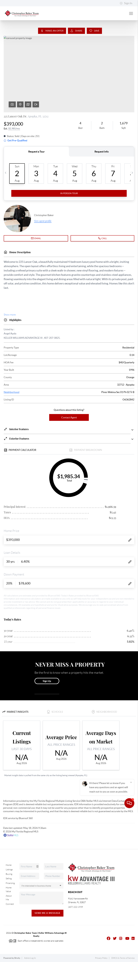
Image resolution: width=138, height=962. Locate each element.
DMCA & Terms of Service (123, 958)
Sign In (126, 3)
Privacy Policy (101, 958)
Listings (9, 869)
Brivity (17, 958)
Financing (10, 883)
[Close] (131, 932)
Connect (10, 904)
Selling (9, 878)
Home (8, 865)
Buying (9, 874)
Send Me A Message (47, 913)
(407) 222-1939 (75, 907)
